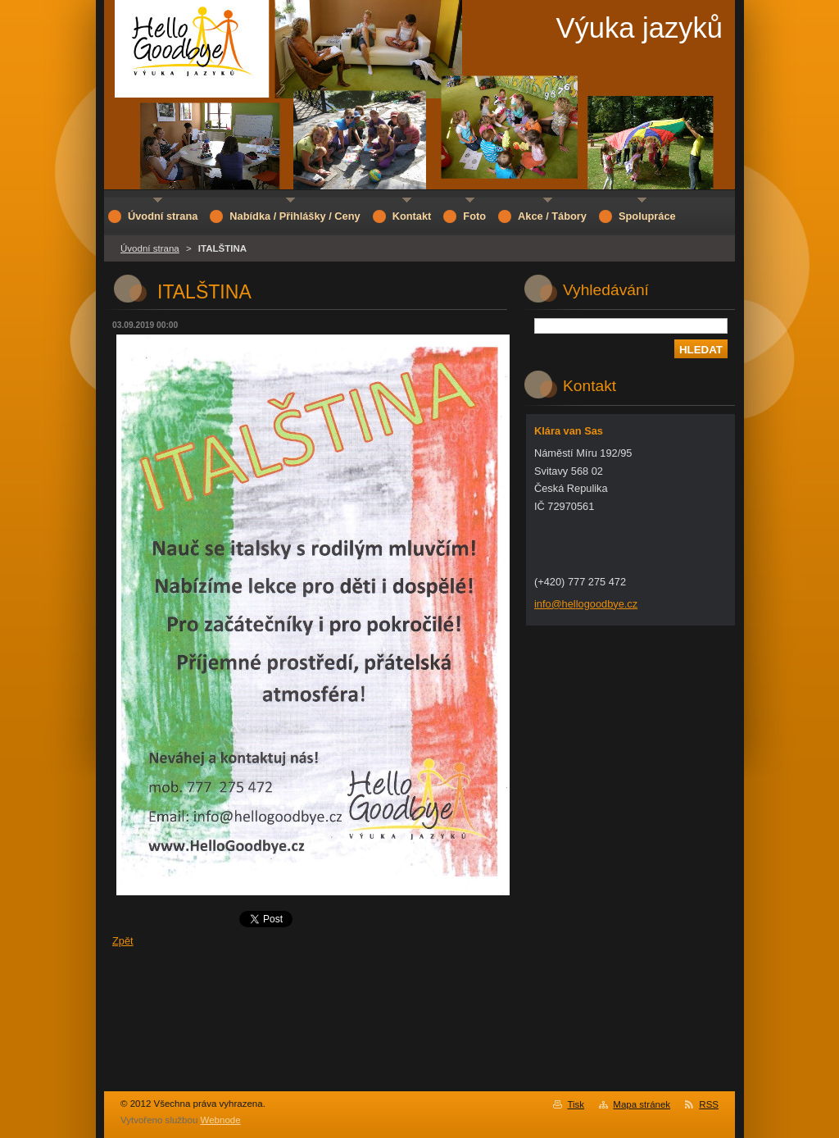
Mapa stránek (641, 1104)
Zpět (123, 941)
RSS (709, 1104)
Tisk (575, 1104)
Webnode (221, 1120)
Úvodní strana (149, 248)
